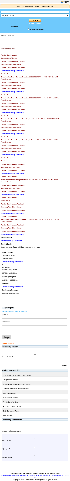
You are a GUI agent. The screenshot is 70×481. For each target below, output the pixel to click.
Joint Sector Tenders (9, 393)
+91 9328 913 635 (27, 6)
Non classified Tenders (10, 397)
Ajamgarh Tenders (8, 449)
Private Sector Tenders (10, 402)
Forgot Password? (9, 343)
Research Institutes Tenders (12, 406)
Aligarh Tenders (7, 457)
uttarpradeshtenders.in (36, 29)
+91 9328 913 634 (47, 6)
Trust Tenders (7, 415)
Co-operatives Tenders (10, 380)
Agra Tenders (6, 440)
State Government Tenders (11, 411)
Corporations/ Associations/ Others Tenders (17, 384)
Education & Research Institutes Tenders (16, 389)
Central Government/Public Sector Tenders (17, 375)
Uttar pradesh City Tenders (12, 431)
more (64, 366)
